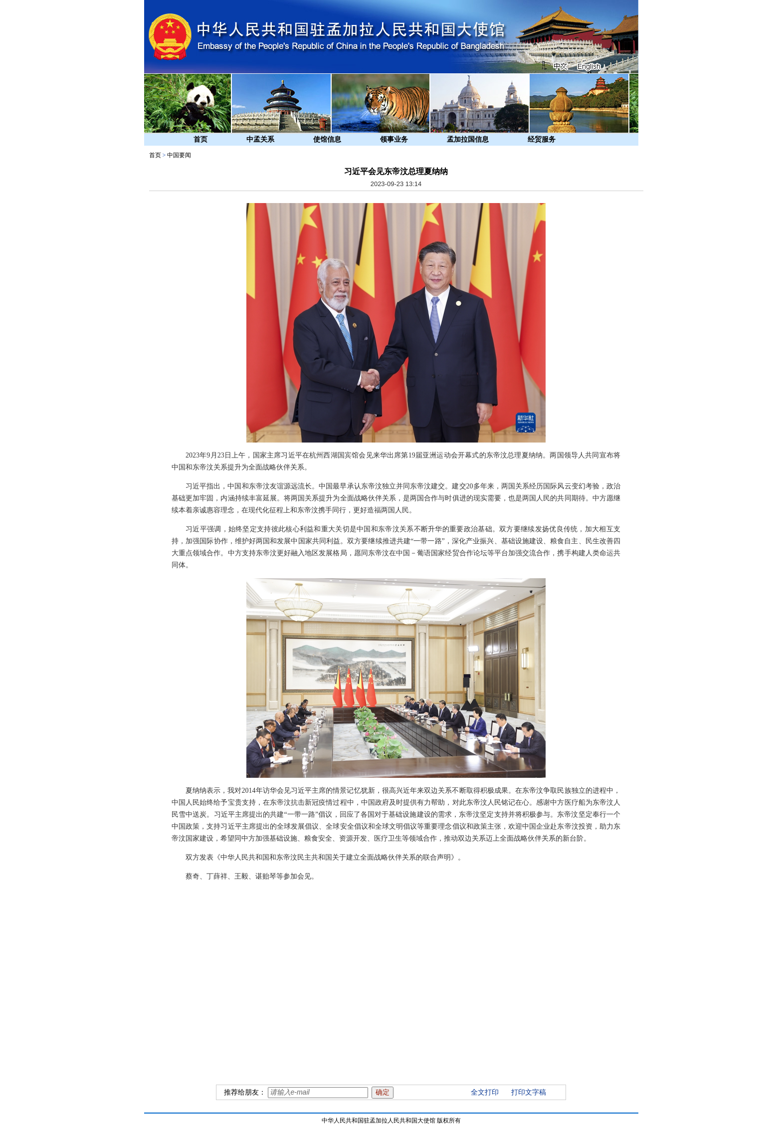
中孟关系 (260, 139)
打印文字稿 (528, 1092)
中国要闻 (179, 155)
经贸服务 (542, 139)
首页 (200, 139)
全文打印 (485, 1092)
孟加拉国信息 (468, 139)
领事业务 (394, 139)
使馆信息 (327, 139)
